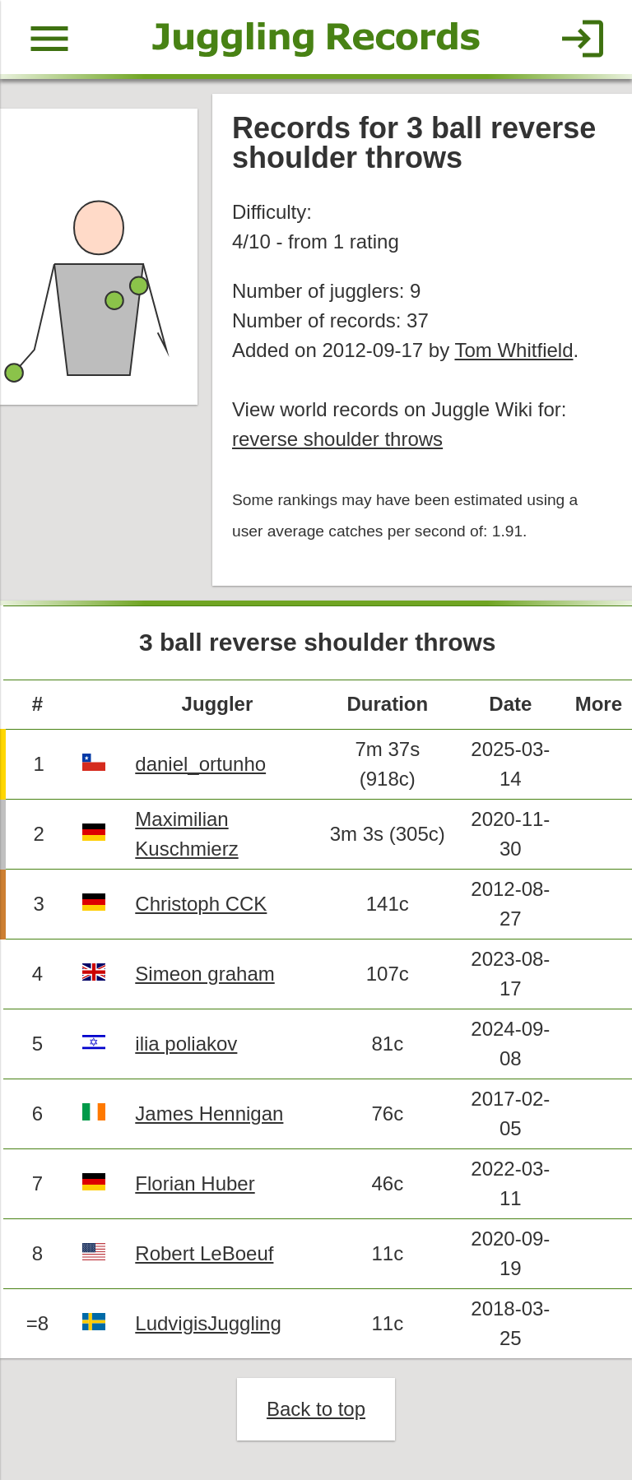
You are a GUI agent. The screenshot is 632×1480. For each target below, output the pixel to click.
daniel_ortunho (200, 764)
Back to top (316, 1409)
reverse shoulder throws (337, 439)
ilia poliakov (186, 1043)
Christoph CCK (201, 904)
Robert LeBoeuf (204, 1253)
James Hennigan (209, 1113)
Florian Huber (194, 1183)
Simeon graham (204, 974)
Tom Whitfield (513, 350)
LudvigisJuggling (208, 1323)
